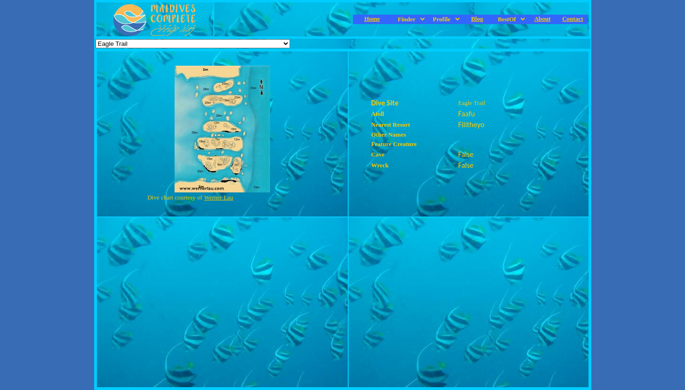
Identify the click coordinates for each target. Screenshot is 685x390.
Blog (477, 18)
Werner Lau (218, 197)
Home (372, 18)
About (542, 18)
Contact (572, 18)
